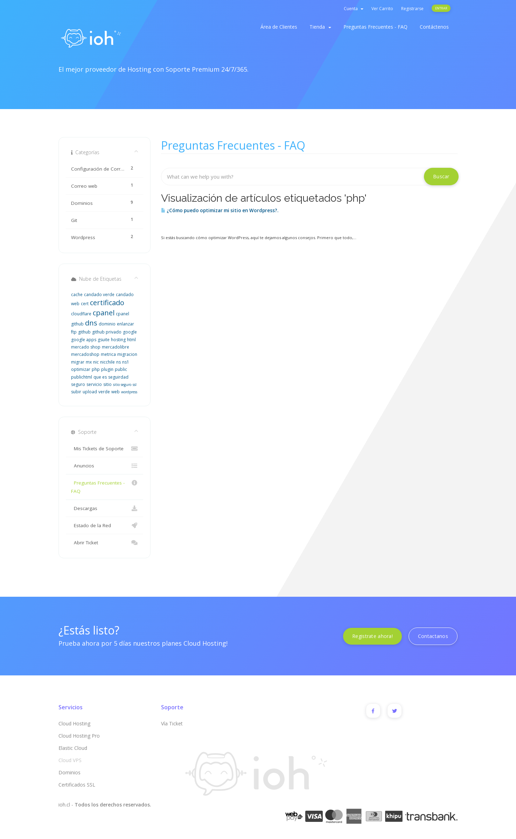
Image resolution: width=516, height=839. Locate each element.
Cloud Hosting (74, 723)
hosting (118, 340)
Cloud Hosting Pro (79, 735)
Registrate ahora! (372, 636)
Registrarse (412, 9)
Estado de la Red (104, 525)
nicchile (107, 362)
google (130, 332)
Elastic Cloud (72, 748)
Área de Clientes (278, 26)
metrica (108, 354)
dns (91, 323)
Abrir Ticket (104, 542)
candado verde (99, 294)
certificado (107, 302)
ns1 (125, 362)
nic (96, 362)
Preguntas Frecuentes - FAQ (375, 26)
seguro (78, 384)
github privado (106, 332)
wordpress (129, 391)
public (121, 369)
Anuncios (104, 465)
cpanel (103, 312)
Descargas (104, 508)
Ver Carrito (382, 9)
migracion (127, 354)
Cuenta (353, 9)
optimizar (80, 369)
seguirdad (118, 377)
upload (90, 392)
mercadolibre (115, 347)
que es (100, 377)
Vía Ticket (172, 723)
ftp (74, 332)
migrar (77, 362)
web (115, 392)
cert (85, 304)
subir (76, 392)
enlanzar (125, 324)
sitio (107, 384)
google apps (83, 340)
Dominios (69, 772)
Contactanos (433, 636)
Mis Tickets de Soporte (104, 448)
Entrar (441, 8)
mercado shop (85, 347)
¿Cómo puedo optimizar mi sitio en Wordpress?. (219, 210)
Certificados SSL (76, 784)
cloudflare (81, 314)
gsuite (104, 340)
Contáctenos (434, 26)
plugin (107, 369)
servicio (94, 384)
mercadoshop (85, 354)
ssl (135, 384)
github (84, 332)
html (131, 340)
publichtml (81, 377)
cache (77, 294)
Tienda (320, 26)
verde (104, 392)
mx (89, 362)
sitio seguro (122, 384)
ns (118, 362)
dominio (107, 324)
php (96, 369)
